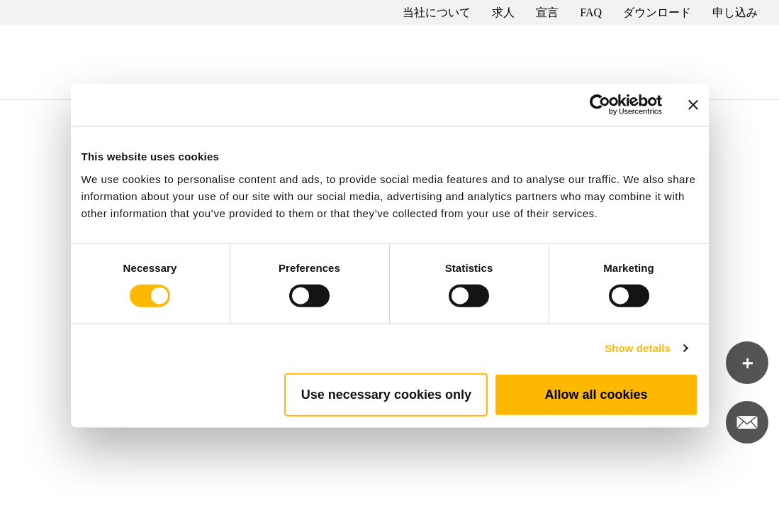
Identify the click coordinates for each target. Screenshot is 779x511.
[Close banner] (693, 105)
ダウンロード (657, 12)
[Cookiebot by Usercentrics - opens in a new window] (600, 105)
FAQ (591, 12)
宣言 (547, 12)
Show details (638, 348)
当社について (437, 12)
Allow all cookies (595, 394)
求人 (503, 12)
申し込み (735, 12)
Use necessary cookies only (386, 394)
